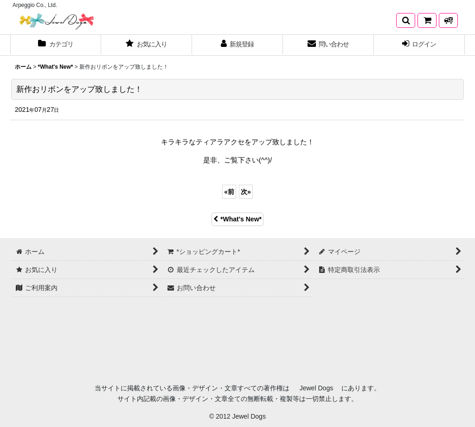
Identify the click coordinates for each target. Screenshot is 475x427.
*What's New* (237, 219)
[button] (405, 20)
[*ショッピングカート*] (426, 20)
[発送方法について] (448, 20)
